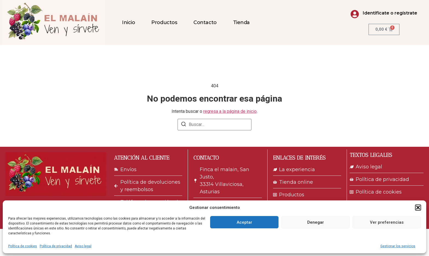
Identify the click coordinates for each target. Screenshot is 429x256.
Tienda (241, 22)
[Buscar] (183, 125)
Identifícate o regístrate (390, 13)
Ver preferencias (387, 222)
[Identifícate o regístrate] (354, 14)
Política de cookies (22, 246)
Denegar (315, 222)
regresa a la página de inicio (230, 111)
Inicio (128, 22)
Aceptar (244, 222)
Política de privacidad (56, 246)
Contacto (204, 22)
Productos (164, 22)
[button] (418, 207)
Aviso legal (83, 246)
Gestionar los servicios (397, 246)
